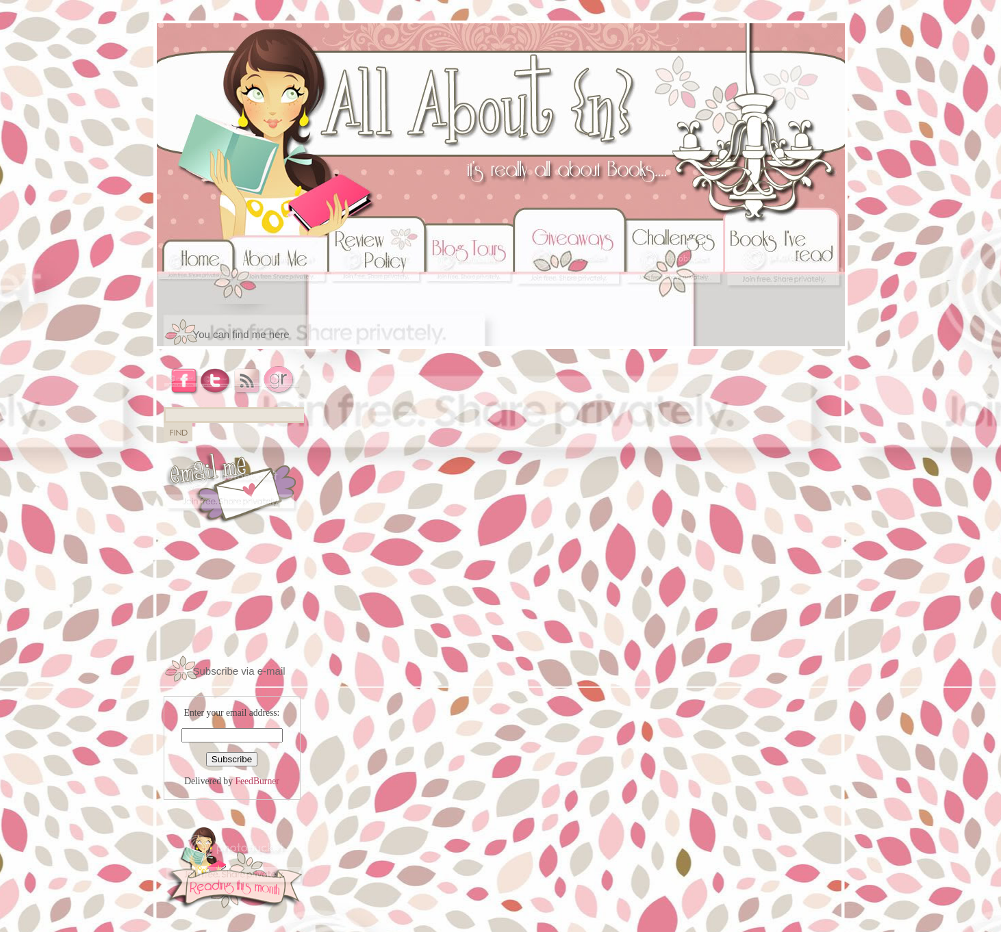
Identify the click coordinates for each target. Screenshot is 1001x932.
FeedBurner (257, 781)
